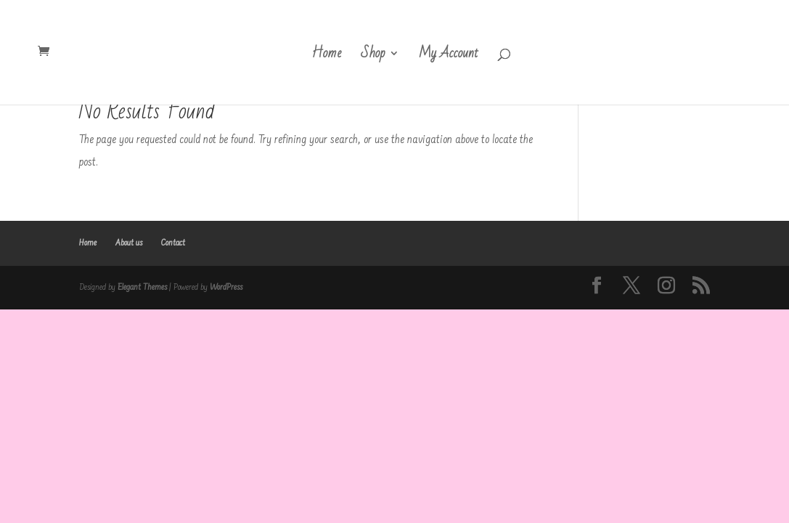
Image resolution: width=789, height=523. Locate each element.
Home (326, 57)
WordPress (226, 288)
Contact (173, 243)
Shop (373, 57)
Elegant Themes (142, 288)
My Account (448, 57)
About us (128, 243)
